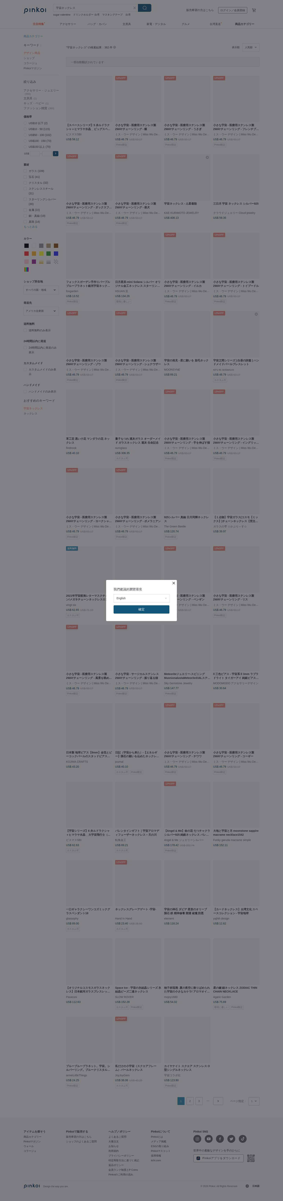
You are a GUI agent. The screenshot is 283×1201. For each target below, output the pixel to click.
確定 (141, 609)
